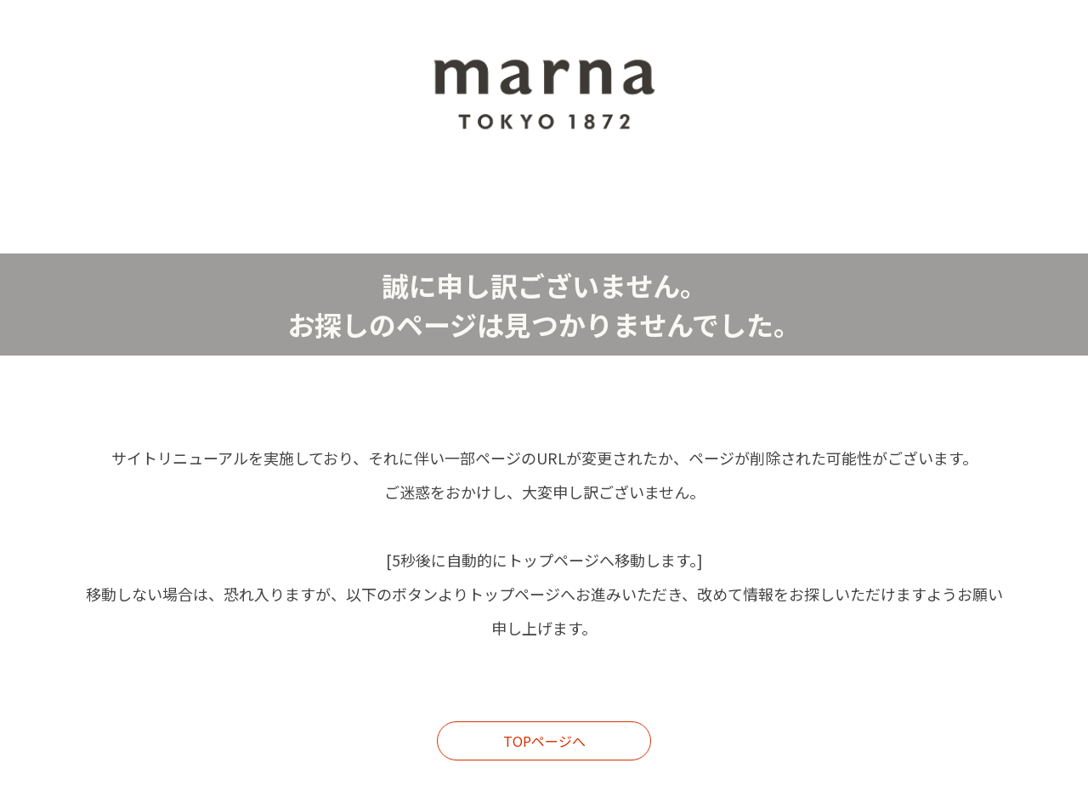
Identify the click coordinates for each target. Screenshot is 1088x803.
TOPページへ (544, 741)
